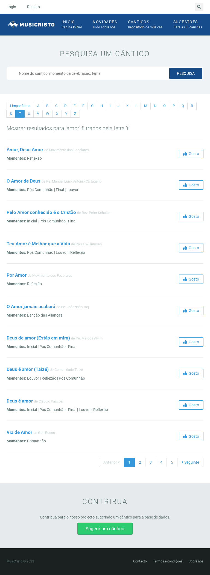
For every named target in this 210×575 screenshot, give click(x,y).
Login (11, 7)
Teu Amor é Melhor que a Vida (38, 243)
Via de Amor (19, 432)
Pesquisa (186, 73)
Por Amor (17, 275)
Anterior (111, 462)
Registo (33, 7)
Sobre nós (196, 561)
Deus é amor (20, 401)
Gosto (191, 153)
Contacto (140, 561)
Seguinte (190, 462)
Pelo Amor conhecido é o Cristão (41, 212)
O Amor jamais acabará (31, 306)
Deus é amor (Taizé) (28, 369)
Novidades (105, 25)
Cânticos (145, 25)
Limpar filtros (20, 106)
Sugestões (187, 25)
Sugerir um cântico (105, 528)
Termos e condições (167, 561)
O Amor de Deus (23, 181)
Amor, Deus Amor (25, 149)
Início (72, 25)
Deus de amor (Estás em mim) (38, 338)
